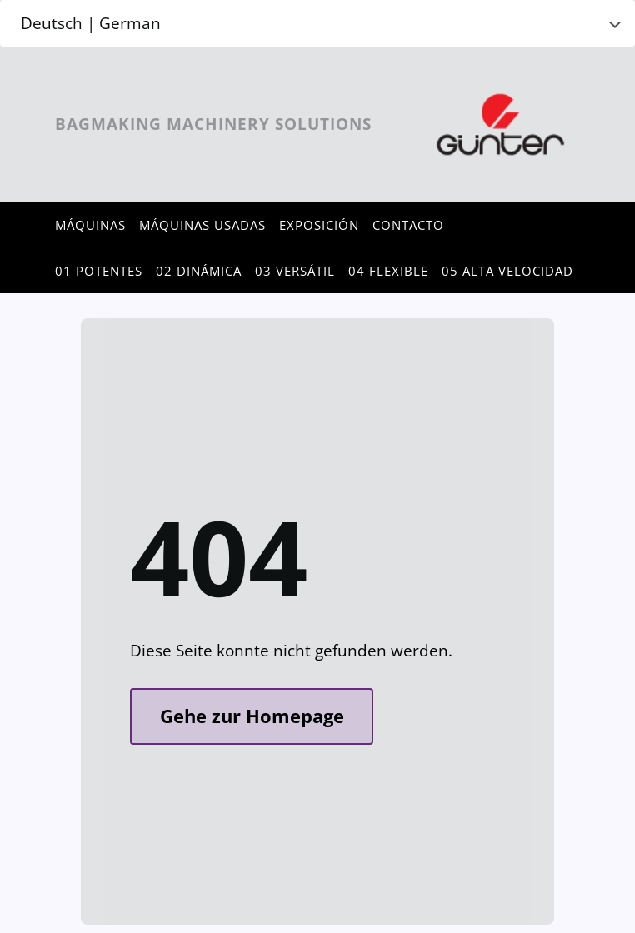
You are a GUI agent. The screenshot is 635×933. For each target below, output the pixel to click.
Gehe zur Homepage (252, 716)
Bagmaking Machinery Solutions (213, 124)
